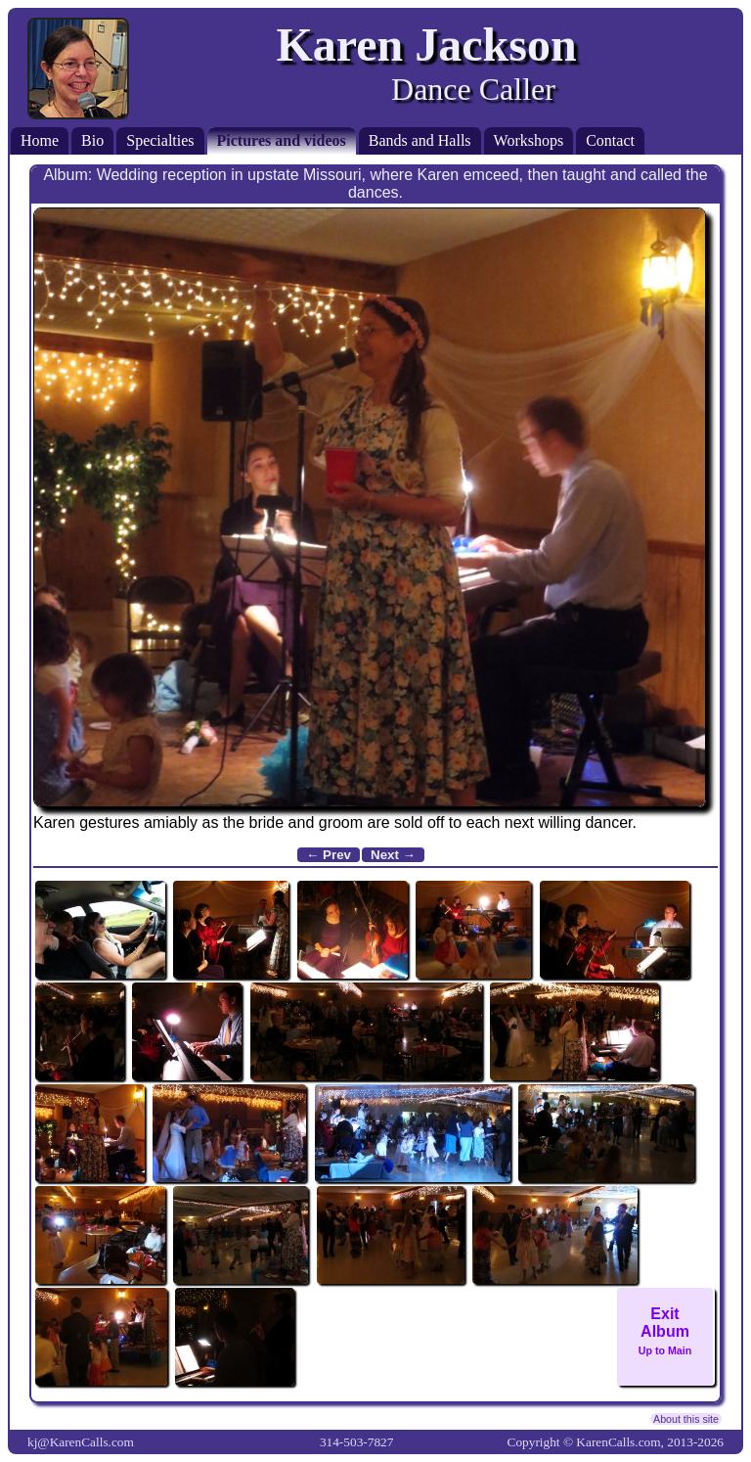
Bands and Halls (420, 140)
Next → (393, 854)
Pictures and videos (281, 140)
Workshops (529, 140)
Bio (92, 140)
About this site (686, 1419)
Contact (610, 140)
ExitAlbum (665, 1330)
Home (40, 140)
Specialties (160, 140)
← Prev (328, 854)
